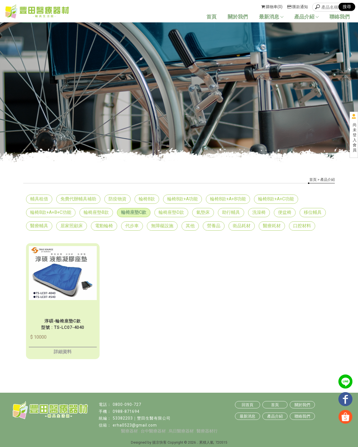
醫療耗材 (272, 225)
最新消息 (271, 17)
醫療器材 (129, 431)
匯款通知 (297, 6)
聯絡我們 (339, 17)
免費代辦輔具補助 (78, 199)
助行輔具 (231, 212)
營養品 (213, 225)
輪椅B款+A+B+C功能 (50, 212)
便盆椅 (284, 212)
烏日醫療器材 (181, 431)
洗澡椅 (259, 212)
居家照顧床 (71, 225)
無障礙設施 (162, 225)
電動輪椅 (104, 225)
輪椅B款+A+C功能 (276, 199)
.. (197, 442)
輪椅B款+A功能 (182, 199)
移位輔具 (313, 212)
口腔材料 (302, 225)
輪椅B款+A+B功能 (228, 199)
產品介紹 (306, 17)
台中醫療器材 (153, 431)
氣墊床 (203, 212)
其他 (190, 225)
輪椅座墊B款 (96, 212)
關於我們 (238, 17)
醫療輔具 (39, 225)
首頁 (211, 17)
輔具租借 (39, 199)
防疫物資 (117, 199)
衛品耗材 (242, 225)
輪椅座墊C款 (133, 212)
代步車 (132, 225)
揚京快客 (159, 442)
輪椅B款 (147, 199)
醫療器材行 (207, 431)
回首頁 (247, 404)
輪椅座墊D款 (171, 212)
